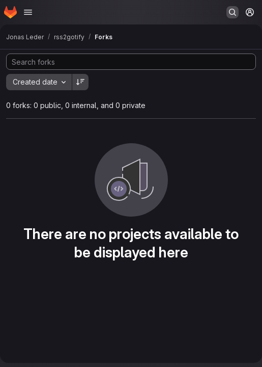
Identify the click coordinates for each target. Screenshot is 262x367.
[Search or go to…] (232, 12)
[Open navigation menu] (28, 12)
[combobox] (39, 82)
